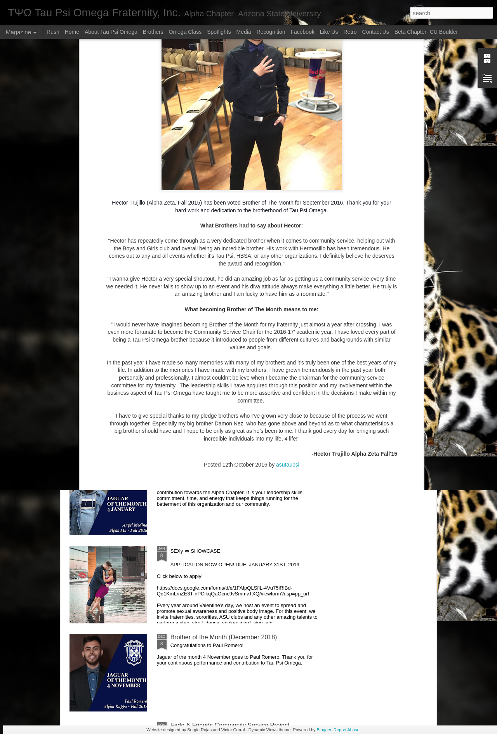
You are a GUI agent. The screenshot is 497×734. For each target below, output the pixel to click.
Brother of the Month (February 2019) (221, 461)
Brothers (153, 32)
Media (243, 32)
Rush (53, 32)
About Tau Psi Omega (111, 32)
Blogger (324, 729)
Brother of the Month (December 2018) (223, 637)
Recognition (271, 32)
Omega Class (185, 32)
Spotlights (219, 32)
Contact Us (375, 32)
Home (72, 32)
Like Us (329, 32)
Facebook (303, 32)
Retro (350, 32)
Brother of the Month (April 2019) (215, 373)
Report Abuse (347, 729)
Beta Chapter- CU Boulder (426, 32)
